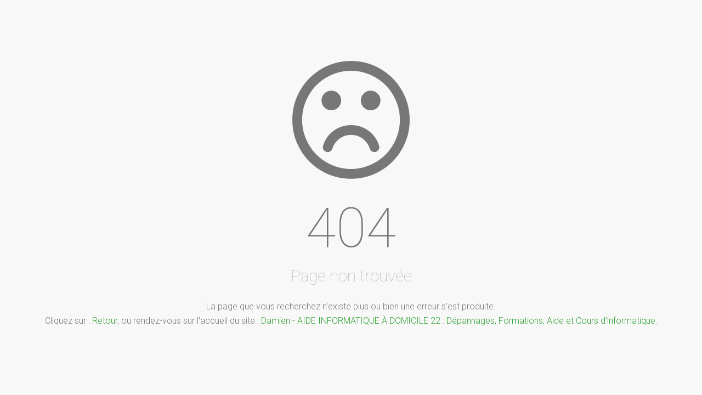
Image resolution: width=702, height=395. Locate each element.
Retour (104, 320)
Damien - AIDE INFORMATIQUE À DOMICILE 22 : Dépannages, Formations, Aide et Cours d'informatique (458, 320)
